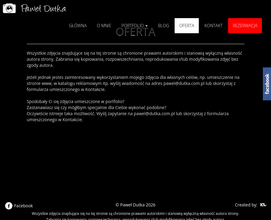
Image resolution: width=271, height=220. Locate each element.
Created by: (246, 205)
